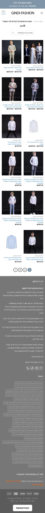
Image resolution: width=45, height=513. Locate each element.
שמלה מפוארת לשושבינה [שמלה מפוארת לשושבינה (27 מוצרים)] (21, 426)
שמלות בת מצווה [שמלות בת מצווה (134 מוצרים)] (36, 434)
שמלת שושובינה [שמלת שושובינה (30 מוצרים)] (18, 462)
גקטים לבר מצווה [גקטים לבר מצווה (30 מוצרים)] (20, 399)
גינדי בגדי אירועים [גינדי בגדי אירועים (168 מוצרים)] (28, 395)
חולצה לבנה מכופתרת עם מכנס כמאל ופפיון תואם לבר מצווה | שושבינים (11, 181)
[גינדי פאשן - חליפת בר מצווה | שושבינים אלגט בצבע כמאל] (11, 89)
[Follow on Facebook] (41, 368)
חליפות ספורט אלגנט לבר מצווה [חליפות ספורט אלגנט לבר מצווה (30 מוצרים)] (18, 407)
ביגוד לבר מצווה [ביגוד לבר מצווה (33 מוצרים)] (24, 391)
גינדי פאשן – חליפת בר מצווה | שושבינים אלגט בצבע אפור (34, 106)
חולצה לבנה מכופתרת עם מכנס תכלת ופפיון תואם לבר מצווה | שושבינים (11, 220)
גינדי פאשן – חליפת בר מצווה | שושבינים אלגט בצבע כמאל (12, 106)
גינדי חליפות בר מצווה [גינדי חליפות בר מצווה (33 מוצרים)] (13, 395)
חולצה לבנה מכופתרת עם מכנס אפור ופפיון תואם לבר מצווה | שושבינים (33, 181)
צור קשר (14, 501)
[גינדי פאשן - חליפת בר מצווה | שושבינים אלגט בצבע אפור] (33, 89)
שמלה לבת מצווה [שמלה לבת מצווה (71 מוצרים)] (19, 422)
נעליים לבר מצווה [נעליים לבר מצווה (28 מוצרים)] (36, 415)
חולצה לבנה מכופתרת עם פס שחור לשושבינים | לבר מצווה (34, 258)
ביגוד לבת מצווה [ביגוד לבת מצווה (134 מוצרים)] (11, 391)
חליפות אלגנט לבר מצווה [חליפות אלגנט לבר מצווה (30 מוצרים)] (12, 403)
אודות (35, 498)
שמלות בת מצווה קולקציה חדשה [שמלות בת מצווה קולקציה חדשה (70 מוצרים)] (31, 442)
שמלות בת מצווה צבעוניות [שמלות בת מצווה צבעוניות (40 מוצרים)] (33, 438)
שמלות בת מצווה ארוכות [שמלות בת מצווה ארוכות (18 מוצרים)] (21, 434)
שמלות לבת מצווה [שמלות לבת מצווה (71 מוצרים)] (36, 446)
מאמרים (27, 498)
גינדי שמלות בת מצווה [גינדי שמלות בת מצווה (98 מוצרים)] (35, 399)
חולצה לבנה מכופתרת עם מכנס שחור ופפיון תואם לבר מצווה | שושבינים (33, 220)
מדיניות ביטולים (27, 501)
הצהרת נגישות (22, 508)
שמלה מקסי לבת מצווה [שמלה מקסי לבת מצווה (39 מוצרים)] (34, 430)
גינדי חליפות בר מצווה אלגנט (34, 68)
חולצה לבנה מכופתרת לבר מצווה (35, 143)
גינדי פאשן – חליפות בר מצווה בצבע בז (12, 68)
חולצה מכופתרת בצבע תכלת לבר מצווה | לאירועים (12, 258)
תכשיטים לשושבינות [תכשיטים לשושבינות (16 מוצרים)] (35, 466)
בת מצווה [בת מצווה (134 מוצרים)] (39, 395)
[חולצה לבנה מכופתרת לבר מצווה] (33, 126)
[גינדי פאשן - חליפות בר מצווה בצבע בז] (11, 52)
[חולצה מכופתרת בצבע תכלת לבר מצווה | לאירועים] (11, 242)
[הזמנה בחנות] (22, 32)
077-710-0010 (20, 3)
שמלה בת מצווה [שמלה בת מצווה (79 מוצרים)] (36, 418)
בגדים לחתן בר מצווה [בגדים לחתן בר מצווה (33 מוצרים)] (22, 387)
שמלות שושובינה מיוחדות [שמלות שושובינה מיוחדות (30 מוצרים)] (34, 458)
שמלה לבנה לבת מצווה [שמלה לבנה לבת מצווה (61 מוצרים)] (34, 422)
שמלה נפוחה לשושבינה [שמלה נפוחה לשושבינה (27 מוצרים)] (17, 430)
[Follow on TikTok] (32, 368)
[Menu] (41, 13)
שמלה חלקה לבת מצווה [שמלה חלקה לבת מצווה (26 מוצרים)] (21, 418)
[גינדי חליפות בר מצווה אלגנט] (33, 52)
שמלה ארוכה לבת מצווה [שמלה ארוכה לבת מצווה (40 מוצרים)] (12, 415)
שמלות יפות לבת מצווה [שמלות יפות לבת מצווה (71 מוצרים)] (10, 442)
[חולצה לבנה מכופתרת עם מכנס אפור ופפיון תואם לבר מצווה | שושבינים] (33, 163)
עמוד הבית (38, 21)
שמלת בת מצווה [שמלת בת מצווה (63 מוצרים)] (18, 458)
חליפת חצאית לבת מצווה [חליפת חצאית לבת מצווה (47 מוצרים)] (34, 411)
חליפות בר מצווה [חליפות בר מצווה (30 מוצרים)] (36, 407)
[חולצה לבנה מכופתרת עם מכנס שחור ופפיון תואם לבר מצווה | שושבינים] (33, 202)
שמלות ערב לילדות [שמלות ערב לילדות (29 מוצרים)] (22, 446)
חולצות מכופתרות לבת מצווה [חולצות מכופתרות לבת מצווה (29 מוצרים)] (32, 403)
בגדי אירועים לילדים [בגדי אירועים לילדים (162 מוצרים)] (21, 383)
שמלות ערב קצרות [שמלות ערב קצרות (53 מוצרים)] (36, 450)
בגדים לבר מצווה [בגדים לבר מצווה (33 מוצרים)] (36, 387)
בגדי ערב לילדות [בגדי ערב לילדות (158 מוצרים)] (37, 391)
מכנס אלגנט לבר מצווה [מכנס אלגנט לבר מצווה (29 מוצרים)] (15, 411)
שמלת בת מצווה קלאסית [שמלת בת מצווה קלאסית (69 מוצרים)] (34, 462)
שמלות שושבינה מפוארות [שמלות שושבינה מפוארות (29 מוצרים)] (33, 454)
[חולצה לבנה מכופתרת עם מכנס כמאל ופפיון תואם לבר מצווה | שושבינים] (11, 163)
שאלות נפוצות (14, 498)
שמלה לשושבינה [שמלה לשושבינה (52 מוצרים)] (36, 426)
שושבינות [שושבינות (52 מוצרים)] (25, 415)
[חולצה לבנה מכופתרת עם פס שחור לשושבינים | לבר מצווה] (33, 242)
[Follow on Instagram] (37, 368)
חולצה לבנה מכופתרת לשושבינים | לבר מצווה (14, 143)
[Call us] (28, 368)
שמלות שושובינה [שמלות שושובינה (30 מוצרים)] (17, 454)
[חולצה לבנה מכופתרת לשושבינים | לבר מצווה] (11, 126)
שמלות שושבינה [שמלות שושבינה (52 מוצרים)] (22, 450)
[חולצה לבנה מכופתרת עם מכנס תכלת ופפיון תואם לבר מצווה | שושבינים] (11, 202)
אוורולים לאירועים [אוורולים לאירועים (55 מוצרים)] (36, 383)
